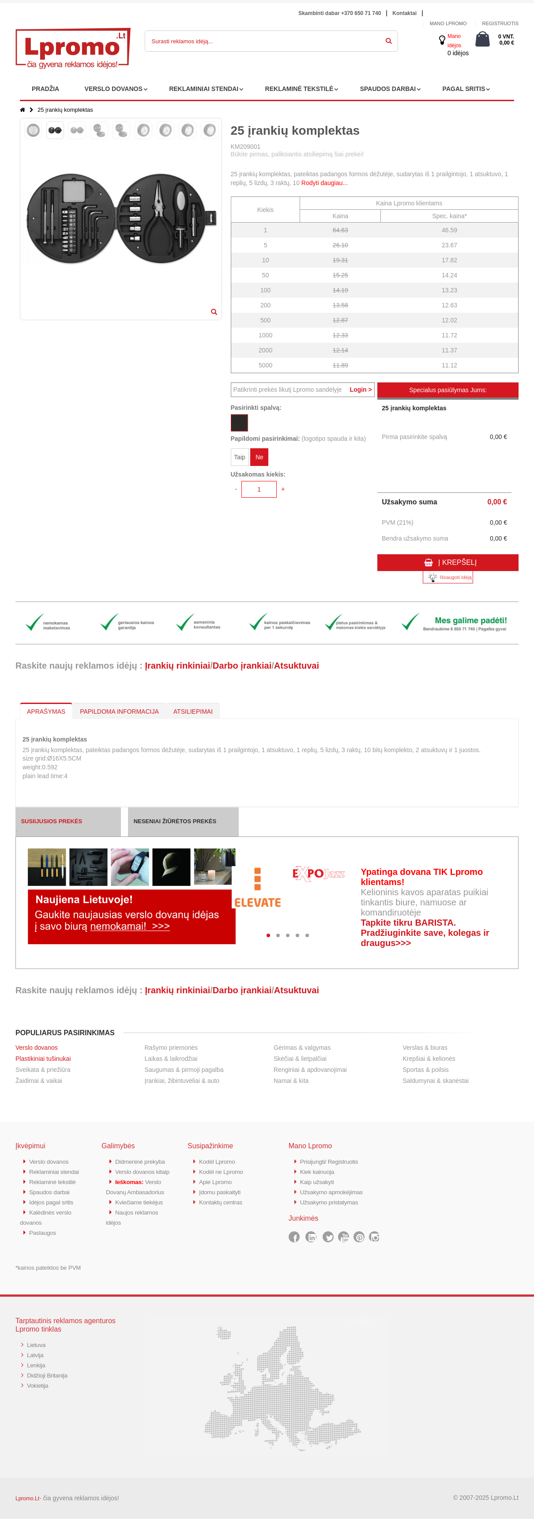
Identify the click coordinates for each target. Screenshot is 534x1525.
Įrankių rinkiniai (177, 665)
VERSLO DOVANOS (114, 88)
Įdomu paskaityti (222, 1190)
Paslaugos (44, 1239)
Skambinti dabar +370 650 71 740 (339, 13)
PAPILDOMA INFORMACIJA (119, 711)
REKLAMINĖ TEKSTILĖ (299, 88)
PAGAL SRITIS (464, 88)
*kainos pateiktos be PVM (48, 1274)
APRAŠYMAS (46, 711)
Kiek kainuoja (319, 1171)
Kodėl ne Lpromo (223, 1171)
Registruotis (500, 23)
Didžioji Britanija (49, 1380)
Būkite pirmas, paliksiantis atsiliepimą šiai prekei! (297, 154)
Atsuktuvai (296, 665)
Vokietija (38, 1389)
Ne (259, 458)
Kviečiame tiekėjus (141, 1229)
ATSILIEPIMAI (193, 711)
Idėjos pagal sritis (53, 1210)
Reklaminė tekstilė (54, 1190)
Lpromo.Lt (27, 1505)
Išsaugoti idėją (448, 577)
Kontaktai (404, 13)
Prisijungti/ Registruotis (332, 1161)
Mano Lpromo (448, 23)
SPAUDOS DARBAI (388, 88)
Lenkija (37, 1370)
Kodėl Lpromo (219, 1161)
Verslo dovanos (36, 1047)
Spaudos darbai (51, 1200)
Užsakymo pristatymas (332, 1200)
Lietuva (37, 1351)
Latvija (36, 1360)
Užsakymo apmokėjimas (334, 1190)
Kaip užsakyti (318, 1180)
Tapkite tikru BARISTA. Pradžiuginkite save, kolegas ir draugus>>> (425, 933)
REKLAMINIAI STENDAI (203, 88)
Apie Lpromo (217, 1180)
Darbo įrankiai (242, 665)
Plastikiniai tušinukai (43, 1058)
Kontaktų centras (223, 1200)
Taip (239, 458)
